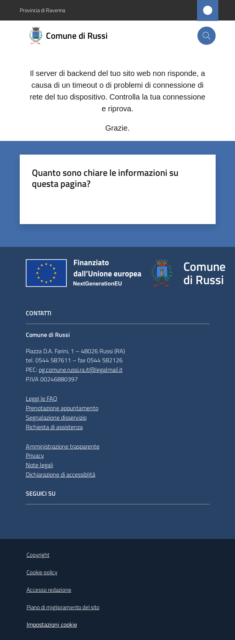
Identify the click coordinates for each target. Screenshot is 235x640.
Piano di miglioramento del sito (63, 607)
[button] (206, 36)
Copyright (38, 554)
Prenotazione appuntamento (62, 407)
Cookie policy (42, 572)
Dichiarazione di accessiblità (60, 474)
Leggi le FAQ (41, 398)
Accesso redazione (49, 589)
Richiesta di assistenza (54, 426)
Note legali (39, 464)
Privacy (35, 455)
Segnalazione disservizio (56, 417)
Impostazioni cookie (52, 624)
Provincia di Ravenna (42, 10)
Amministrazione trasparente (62, 446)
